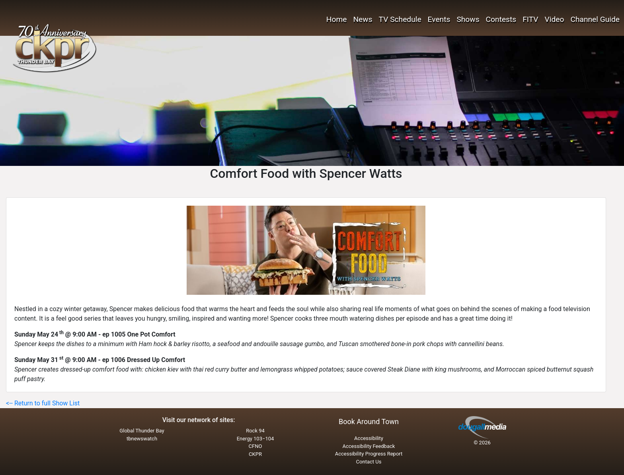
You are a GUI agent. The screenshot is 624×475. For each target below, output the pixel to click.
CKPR (255, 454)
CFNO (255, 446)
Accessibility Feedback (369, 446)
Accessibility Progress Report (369, 454)
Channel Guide (595, 19)
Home (336, 19)
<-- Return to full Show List (43, 403)
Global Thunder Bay (141, 431)
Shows (467, 19)
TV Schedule (400, 19)
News (362, 19)
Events (439, 19)
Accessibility (368, 438)
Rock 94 (255, 431)
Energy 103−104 (255, 439)
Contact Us (369, 462)
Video (554, 19)
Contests (501, 19)
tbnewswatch (142, 439)
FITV (530, 19)
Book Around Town (369, 421)
